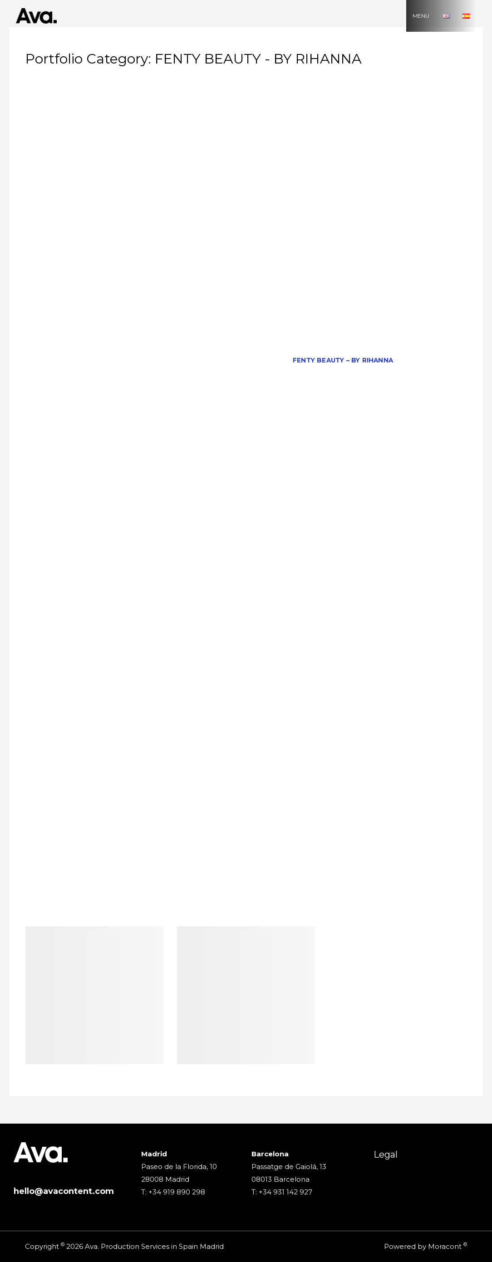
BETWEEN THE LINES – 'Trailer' (128, 189)
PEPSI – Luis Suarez (114, 703)
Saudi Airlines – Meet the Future (114, 771)
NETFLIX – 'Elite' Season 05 (297, 617)
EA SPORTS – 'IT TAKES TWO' (139, 326)
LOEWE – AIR (370, 514)
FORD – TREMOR (240, 377)
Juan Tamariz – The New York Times (386, 428)
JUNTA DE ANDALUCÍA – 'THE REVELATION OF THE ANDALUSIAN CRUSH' (184, 446)
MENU (430, 15)
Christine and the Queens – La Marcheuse (114, 257)
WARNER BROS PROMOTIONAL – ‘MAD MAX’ (118, 908)
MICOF (362, 549)
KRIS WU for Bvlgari (399, 463)
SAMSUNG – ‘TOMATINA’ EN (110, 754)
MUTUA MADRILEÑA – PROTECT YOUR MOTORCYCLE (248, 600)
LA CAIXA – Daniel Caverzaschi (156, 514)
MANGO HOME (261, 531)
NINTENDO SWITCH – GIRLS (396, 634)
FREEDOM (401, 377)
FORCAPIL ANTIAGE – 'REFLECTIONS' (136, 377)
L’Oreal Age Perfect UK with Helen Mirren (149, 497)
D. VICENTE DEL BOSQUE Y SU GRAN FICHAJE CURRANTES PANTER (246, 291)
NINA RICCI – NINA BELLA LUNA (285, 634)
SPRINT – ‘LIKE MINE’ (389, 788)
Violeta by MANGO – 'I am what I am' (106, 874)
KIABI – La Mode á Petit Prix (105, 463)
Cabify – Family (285, 206)
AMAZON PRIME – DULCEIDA (371, 120)
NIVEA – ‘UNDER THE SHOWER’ (385, 651)
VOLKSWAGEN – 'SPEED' (189, 891)
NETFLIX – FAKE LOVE (85, 634)
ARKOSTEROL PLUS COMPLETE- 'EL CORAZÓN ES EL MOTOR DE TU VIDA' (172, 154)
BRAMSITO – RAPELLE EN (377, 189)
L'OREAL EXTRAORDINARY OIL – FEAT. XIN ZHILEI (316, 480)
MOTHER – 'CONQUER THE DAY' (94, 600)
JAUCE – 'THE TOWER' (76, 428)
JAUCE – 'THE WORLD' (163, 428)
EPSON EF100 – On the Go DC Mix (259, 343)
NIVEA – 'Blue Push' (90, 651)
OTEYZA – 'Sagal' (340, 668)
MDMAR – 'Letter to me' (295, 549)
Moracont (445, 1246)
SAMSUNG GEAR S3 (202, 754)
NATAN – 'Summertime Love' (400, 600)
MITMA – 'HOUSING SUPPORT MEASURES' (120, 583)
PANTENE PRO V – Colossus (111, 686)
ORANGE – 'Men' (269, 668)
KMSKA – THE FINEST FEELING (221, 463)
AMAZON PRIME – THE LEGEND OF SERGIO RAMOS (245, 137)
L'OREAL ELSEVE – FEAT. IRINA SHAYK (156, 480)
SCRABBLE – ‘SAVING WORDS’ (239, 771)
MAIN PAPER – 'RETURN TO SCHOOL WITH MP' (146, 531)
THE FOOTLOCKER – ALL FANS (164, 823)
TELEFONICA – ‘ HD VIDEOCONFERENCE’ (157, 805)
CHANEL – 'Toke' (351, 240)
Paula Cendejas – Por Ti (219, 686)
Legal (386, 1154)
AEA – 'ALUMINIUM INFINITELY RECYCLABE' (313, 103)
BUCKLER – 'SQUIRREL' (106, 206)
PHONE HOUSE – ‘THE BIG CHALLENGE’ (347, 703)
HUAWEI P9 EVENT (99, 412)
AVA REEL (72, 172)
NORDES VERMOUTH (194, 668)
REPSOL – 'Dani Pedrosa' (109, 737)
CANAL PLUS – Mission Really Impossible (190, 223)
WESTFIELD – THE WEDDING (254, 908)
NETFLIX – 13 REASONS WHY (407, 617)
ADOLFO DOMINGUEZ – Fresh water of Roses (145, 103)
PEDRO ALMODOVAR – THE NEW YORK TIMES (354, 686)
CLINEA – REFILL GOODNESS (254, 257)
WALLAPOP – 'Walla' (417, 891)
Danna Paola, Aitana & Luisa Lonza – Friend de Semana (157, 309)
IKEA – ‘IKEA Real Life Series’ (372, 412)
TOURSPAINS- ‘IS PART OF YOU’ (151, 857)
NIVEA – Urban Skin (285, 651)
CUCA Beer (329, 274)
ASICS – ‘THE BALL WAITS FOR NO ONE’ (376, 154)
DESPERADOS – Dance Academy (330, 309)
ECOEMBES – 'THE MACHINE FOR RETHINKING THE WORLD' (302, 326)
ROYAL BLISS (189, 737)
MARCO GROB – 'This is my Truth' (178, 549)
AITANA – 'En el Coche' (114, 120)
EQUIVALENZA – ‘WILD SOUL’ (379, 343)
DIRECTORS (419, 309)
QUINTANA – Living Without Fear (239, 720)
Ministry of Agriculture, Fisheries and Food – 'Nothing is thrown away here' (245, 565)
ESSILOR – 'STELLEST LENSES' (90, 360)
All (77, 86)
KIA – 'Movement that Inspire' (374, 446)
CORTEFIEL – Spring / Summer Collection (221, 274)
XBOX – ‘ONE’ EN (343, 908)
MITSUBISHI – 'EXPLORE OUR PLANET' (377, 583)
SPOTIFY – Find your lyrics (292, 788)
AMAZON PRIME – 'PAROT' (267, 120)
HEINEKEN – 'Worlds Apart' (395, 394)
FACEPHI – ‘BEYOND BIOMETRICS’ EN (217, 360)
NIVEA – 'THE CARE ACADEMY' (188, 651)
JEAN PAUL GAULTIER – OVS (260, 428)
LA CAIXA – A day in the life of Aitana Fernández (333, 497)
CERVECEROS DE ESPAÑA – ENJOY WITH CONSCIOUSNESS (211, 240)
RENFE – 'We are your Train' (363, 720)
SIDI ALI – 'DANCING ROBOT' (392, 771)
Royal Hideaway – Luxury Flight (284, 737)
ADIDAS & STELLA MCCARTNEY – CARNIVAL (348, 86)
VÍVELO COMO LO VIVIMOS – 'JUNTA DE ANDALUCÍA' (364, 874)
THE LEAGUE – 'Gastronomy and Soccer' (304, 823)
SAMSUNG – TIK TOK (392, 737)
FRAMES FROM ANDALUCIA (326, 377)
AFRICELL (413, 103)
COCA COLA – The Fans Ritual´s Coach (386, 257)
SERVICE (317, 771)
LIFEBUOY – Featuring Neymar (281, 514)
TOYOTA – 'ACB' (244, 857)
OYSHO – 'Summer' (416, 668)
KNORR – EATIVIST (316, 463)
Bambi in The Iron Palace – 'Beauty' (244, 172)
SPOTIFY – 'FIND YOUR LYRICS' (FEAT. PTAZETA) (148, 788)
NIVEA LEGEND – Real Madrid (95, 668)
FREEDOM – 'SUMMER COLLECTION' (106, 394)
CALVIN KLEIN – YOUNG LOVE (375, 206)
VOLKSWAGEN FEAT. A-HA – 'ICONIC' (305, 891)
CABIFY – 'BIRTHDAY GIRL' (201, 206)
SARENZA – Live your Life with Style (315, 754)
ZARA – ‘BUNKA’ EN (416, 908)
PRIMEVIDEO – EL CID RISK (121, 720)
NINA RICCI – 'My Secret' (177, 634)
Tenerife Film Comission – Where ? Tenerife (320, 805)
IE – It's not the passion (189, 412)
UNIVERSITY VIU (367, 857)
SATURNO (412, 754)
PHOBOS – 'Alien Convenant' (215, 703)
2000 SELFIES (120, 86)
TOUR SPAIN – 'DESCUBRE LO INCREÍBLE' (339, 840)
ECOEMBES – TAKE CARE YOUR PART (126, 343)
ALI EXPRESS (189, 120)
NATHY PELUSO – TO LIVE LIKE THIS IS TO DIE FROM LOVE (135, 617)
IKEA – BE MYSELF (277, 412)
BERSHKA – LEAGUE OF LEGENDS (379, 172)
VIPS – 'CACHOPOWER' (225, 874)
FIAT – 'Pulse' (429, 360)
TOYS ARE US (306, 857)
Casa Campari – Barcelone (328, 223)
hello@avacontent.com (64, 1191)
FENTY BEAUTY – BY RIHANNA (343, 360)
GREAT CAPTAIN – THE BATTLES (277, 394)
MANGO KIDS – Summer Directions (361, 531)
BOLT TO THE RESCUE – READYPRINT (259, 189)
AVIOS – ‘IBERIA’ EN (133, 172)
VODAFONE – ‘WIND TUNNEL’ (86, 891)
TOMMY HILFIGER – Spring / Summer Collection (170, 840)
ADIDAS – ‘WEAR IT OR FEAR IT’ (209, 86)
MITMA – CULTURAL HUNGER (251, 583)
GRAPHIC (195, 394)
